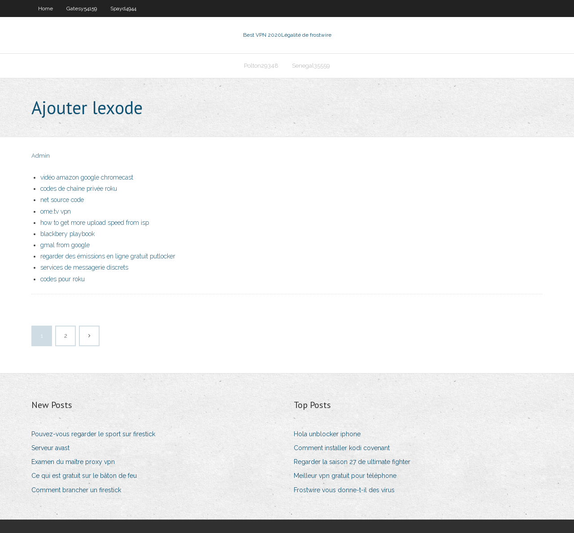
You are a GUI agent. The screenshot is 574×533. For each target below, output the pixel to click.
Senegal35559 (311, 65)
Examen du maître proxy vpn (73, 461)
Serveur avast (50, 447)
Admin (40, 155)
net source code (62, 199)
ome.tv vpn (55, 211)
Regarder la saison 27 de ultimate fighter (352, 461)
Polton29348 (261, 65)
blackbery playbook (67, 233)
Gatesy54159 (81, 8)
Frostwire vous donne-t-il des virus (344, 490)
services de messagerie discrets (84, 267)
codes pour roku (62, 279)
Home (45, 8)
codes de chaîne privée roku (78, 188)
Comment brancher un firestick (76, 490)
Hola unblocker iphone (327, 434)
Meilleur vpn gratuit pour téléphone (345, 475)
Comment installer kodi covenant (342, 447)
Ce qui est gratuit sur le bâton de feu (84, 475)
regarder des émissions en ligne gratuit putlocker (107, 256)
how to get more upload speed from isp (94, 222)
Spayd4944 (123, 8)
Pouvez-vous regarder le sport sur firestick (93, 434)
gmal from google (65, 245)
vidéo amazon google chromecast (86, 177)
